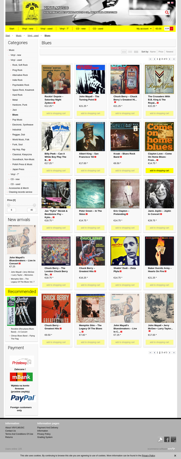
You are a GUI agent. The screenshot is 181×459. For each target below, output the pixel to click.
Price (161, 51)
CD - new (81, 28)
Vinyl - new (27, 28)
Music (18, 35)
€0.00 (158, 28)
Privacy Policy (44, 434)
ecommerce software (157, 449)
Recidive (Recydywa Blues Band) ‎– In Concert (22, 330)
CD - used (98, 28)
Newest (169, 51)
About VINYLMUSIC (14, 427)
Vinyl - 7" (64, 28)
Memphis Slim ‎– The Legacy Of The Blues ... (90, 328)
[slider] (8, 205)
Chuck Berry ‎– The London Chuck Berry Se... (56, 271)
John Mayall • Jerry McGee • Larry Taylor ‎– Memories (22, 273)
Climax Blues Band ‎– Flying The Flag (23, 337)
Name (153, 51)
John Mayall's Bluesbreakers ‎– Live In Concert (22, 260)
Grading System (44, 437)
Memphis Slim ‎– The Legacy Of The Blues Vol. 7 (22, 280)
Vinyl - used (46, 28)
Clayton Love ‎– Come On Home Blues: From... (160, 156)
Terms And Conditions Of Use (19, 434)
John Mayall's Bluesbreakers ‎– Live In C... (125, 328)
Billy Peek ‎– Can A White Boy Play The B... (55, 156)
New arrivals (19, 219)
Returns (9, 437)
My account (142, 28)
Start (11, 28)
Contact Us (10, 431)
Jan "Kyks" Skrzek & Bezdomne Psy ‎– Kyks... (56, 214)
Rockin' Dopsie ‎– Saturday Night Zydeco (54, 99)
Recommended (22, 291)
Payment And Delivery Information (47, 429)
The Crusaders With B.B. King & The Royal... (159, 99)
